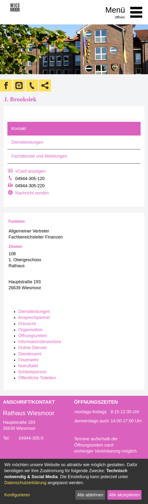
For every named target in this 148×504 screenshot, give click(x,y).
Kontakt (18, 128)
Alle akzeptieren (124, 495)
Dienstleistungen (27, 142)
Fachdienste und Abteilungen (39, 156)
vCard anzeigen (30, 171)
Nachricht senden (32, 193)
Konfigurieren (17, 495)
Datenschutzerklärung (25, 482)
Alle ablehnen (90, 495)
